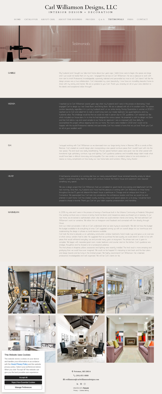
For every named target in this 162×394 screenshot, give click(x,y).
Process (90, 19)
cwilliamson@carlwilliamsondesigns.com (82, 379)
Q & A (102, 19)
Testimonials (116, 19)
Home (17, 19)
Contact (142, 19)
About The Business (70, 19)
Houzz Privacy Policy (19, 364)
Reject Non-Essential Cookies (23, 382)
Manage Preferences (23, 387)
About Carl (48, 19)
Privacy (75, 390)
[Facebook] (81, 383)
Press (130, 19)
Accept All (23, 377)
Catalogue (31, 19)
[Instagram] (84, 383)
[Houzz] (77, 383)
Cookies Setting (84, 390)
